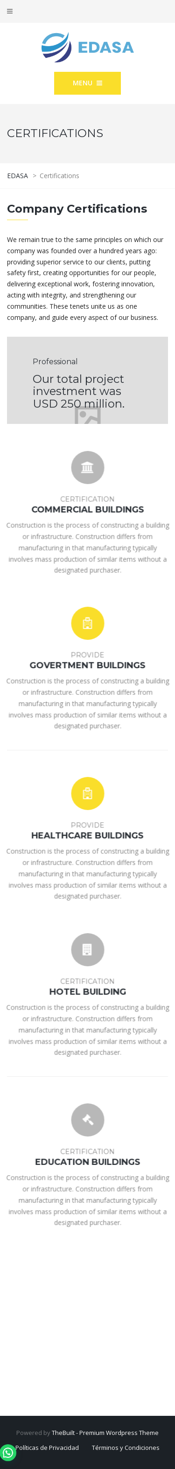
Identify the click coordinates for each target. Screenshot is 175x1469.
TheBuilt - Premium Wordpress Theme (105, 1432)
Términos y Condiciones (126, 1447)
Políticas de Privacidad (47, 1447)
